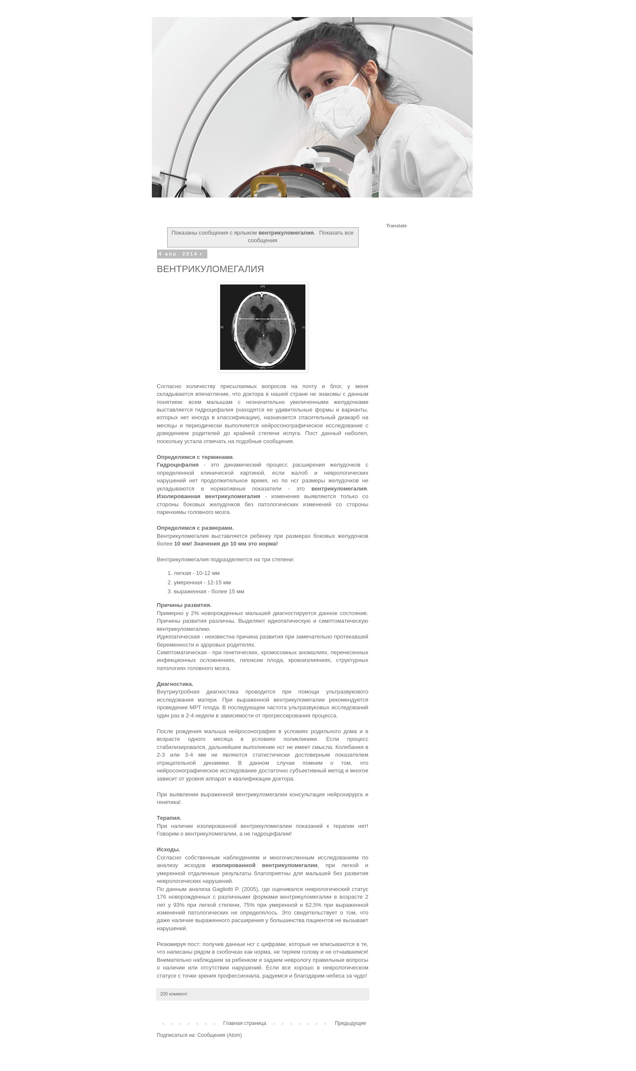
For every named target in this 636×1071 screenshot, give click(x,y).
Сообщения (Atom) (219, 1035)
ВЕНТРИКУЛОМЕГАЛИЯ (210, 269)
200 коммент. (174, 993)
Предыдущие (350, 1023)
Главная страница (244, 1023)
